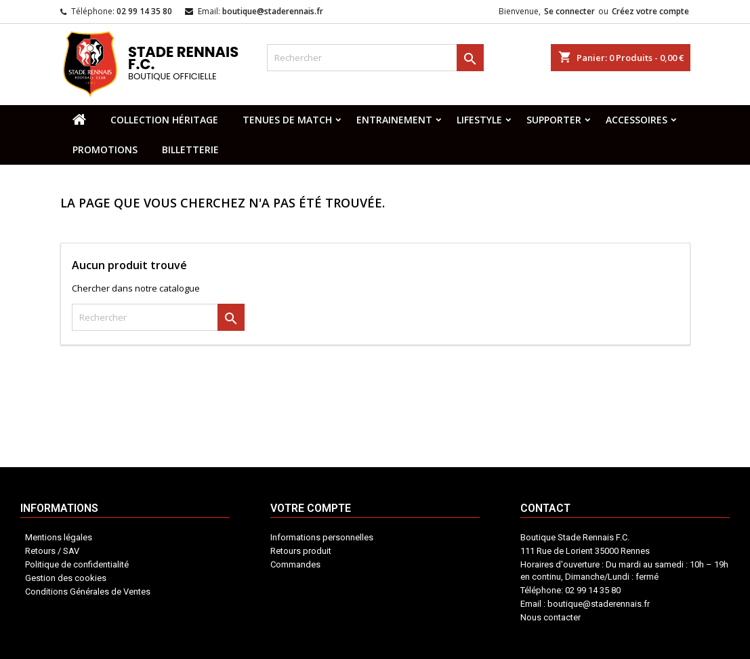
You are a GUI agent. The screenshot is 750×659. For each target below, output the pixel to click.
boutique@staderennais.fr (272, 11)
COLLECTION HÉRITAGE (164, 119)
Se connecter (569, 11)
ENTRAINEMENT (394, 119)
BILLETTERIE (190, 149)
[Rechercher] (375, 57)
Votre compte (359, 597)
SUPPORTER (553, 119)
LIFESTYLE (479, 119)
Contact (415, 590)
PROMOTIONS (105, 149)
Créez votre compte (650, 11)
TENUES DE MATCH (287, 119)
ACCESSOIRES (636, 119)
